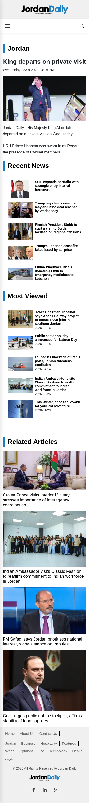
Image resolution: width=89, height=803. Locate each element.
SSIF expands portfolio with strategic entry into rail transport (57, 185)
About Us (27, 733)
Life (41, 751)
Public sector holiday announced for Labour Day (56, 338)
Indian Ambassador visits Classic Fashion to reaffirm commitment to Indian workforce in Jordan (56, 384)
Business (28, 743)
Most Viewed (28, 296)
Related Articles (33, 441)
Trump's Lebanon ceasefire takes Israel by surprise (56, 248)
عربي (9, 759)
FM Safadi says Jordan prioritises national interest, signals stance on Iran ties (42, 641)
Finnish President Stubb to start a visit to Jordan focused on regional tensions (58, 228)
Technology (58, 751)
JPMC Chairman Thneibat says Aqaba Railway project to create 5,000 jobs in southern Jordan (57, 317)
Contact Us (48, 733)
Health (77, 751)
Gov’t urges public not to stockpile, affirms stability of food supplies (42, 718)
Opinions (26, 751)
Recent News (28, 165)
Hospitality (49, 743)
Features (69, 743)
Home (10, 733)
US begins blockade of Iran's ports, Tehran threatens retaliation (57, 361)
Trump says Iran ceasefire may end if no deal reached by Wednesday (56, 207)
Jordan (19, 48)
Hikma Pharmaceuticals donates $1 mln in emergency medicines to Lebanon (54, 272)
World (9, 751)
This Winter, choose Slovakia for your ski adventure (58, 404)
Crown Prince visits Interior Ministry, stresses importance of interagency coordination (36, 500)
